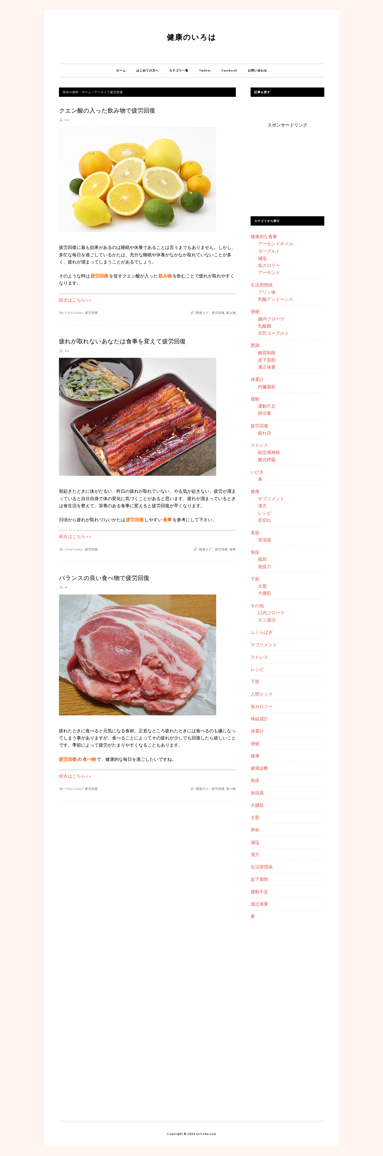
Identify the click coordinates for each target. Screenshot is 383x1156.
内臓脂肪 (267, 386)
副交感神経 (269, 452)
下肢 (255, 578)
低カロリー (269, 265)
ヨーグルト (269, 251)
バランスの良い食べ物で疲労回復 (126, 587)
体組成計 (259, 718)
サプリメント (271, 498)
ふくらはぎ (262, 632)
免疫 (255, 552)
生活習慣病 (262, 285)
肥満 (255, 345)
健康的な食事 (264, 236)
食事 (232, 560)
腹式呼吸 (267, 459)
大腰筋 (264, 593)
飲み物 (231, 313)
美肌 (255, 532)
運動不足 (267, 406)
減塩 (262, 258)
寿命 (255, 829)
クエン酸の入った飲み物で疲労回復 (130, 109)
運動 (255, 399)
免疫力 (264, 566)
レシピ (264, 513)
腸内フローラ (271, 318)
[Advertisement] (287, 173)
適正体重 (267, 367)
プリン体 (267, 292)
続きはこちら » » (75, 300)
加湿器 (264, 539)
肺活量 (264, 413)
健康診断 (259, 768)
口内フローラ (271, 612)
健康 (255, 491)
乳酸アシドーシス (275, 299)
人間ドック (262, 694)
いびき (257, 472)
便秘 (255, 311)
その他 (257, 605)
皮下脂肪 (267, 359)
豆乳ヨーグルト (273, 333)
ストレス (259, 445)
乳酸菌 (264, 326)
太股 (262, 586)
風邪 (262, 559)
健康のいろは (192, 35)
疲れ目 (264, 432)
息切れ (264, 520)
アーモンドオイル (275, 243)
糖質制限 (267, 352)
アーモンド (269, 272)
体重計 (257, 379)
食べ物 (231, 799)
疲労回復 (91, 313)
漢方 (262, 505)
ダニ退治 (267, 619)
